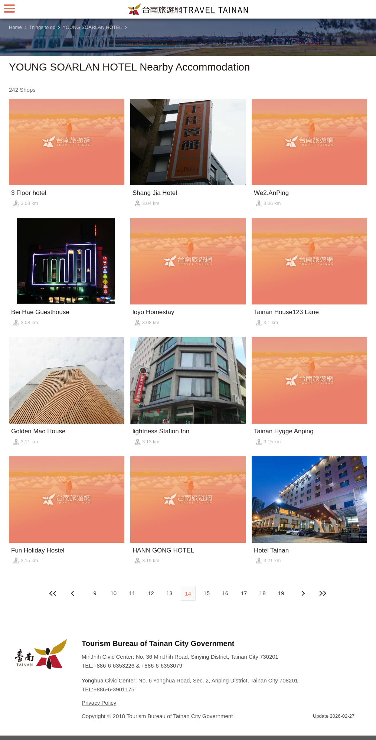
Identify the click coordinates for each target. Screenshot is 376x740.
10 (113, 593)
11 (132, 593)
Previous (302, 593)
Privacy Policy (99, 703)
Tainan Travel (188, 9)
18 (262, 593)
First (53, 593)
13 (169, 593)
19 (281, 593)
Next (73, 593)
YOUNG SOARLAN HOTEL (92, 27)
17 (244, 593)
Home (15, 27)
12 (151, 593)
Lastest (322, 593)
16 (225, 593)
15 (206, 593)
